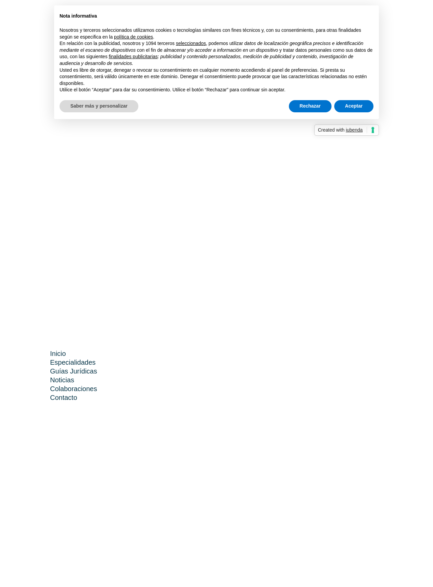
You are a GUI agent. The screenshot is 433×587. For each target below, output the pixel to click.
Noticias (62, 380)
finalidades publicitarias (133, 56)
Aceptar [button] (354, 106)
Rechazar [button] (310, 106)
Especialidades (73, 362)
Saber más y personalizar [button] (99, 106)
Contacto (63, 397)
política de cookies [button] (133, 37)
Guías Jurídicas (73, 371)
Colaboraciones (73, 388)
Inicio (58, 353)
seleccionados (191, 43)
